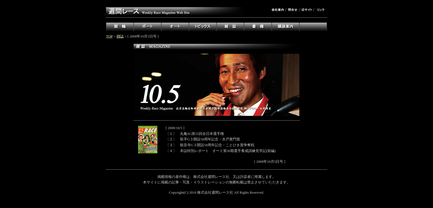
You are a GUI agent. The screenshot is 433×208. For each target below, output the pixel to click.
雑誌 (120, 36)
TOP (109, 36)
